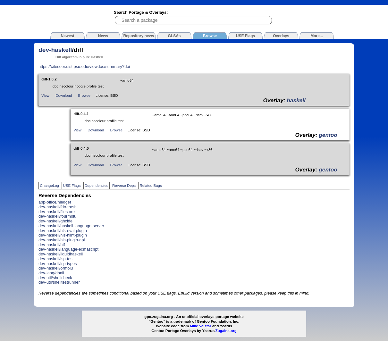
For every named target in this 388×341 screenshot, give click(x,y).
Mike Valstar (200, 326)
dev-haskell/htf (51, 244)
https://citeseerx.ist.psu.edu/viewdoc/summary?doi (84, 66)
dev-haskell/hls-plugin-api (61, 239)
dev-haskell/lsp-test (56, 258)
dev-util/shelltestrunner (59, 282)
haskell (296, 100)
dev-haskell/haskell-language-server (71, 225)
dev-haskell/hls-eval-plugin (62, 230)
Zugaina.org (226, 331)
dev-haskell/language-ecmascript (68, 249)
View (45, 95)
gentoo (328, 135)
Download (63, 95)
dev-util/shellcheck (55, 277)
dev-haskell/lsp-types (57, 263)
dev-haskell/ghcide (55, 221)
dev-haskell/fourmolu (57, 216)
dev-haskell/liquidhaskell (60, 254)
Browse (84, 95)
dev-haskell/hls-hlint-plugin (62, 235)
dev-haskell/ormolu (55, 268)
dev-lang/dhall (51, 272)
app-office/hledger (54, 202)
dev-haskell (55, 49)
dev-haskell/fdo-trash (57, 206)
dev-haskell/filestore (56, 211)
